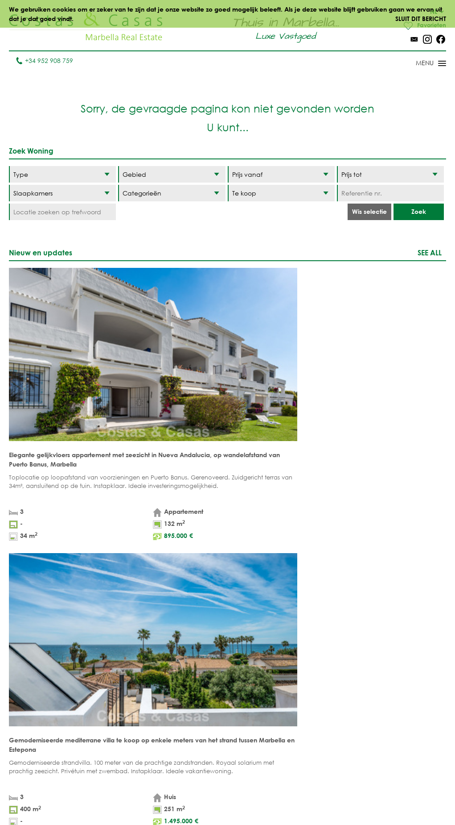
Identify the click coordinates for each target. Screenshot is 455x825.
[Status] (281, 193)
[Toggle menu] (419, 64)
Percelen (130, 690)
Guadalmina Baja (311, 759)
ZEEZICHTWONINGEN (198, 690)
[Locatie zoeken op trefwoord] (62, 212)
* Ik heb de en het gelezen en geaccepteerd (124, 564)
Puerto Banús (260, 676)
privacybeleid (139, 564)
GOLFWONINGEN (193, 676)
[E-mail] (149, 548)
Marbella (253, 662)
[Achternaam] (149, 529)
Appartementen (140, 662)
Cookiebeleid (315, 798)
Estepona (305, 704)
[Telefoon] (54, 548)
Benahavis (307, 662)
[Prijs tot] (390, 175)
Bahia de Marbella (253, 759)
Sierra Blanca (261, 727)
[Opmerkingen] (245, 538)
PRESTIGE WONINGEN (185, 745)
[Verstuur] (270, 579)
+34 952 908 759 (44, 61)
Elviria (249, 741)
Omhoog (227, 621)
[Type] (62, 175)
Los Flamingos (315, 690)
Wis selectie (369, 212)
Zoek (418, 212)
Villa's (125, 676)
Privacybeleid (266, 798)
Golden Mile (258, 713)
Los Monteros (314, 741)
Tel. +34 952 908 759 (39, 768)
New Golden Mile (311, 722)
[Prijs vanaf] (281, 175)
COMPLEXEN (133, 717)
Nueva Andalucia (255, 695)
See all (430, 253)
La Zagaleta (310, 676)
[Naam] (54, 529)
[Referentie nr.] (390, 193)
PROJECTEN (132, 704)
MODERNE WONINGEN (185, 708)
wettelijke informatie (76, 564)
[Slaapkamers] (62, 193)
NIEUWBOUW (186, 727)
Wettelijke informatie (205, 798)
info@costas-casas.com (44, 782)
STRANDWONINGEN (196, 662)
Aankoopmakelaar (147, 731)
